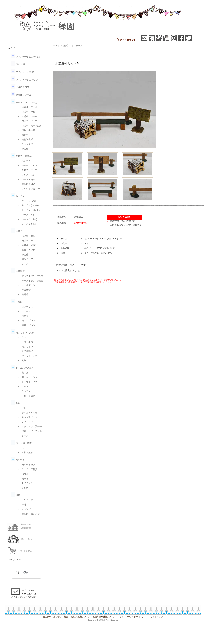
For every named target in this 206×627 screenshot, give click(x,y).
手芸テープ (19, 231)
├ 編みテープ (24, 259)
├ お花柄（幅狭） (26, 245)
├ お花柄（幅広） (26, 236)
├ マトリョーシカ (26, 356)
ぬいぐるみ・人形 (22, 332)
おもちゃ (18, 460)
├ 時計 (20, 504)
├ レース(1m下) (25, 214)
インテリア (76, 45)
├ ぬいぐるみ (24, 346)
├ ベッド (22, 386)
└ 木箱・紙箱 (24, 452)
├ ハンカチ (23, 161)
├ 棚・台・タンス (26, 377)
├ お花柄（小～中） (27, 116)
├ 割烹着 (22, 316)
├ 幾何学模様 (24, 139)
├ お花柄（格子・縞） (28, 125)
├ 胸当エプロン (25, 320)
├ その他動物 (24, 351)
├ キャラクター (25, 144)
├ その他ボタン (25, 285)
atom (18, 559)
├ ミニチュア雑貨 (26, 469)
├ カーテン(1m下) (26, 201)
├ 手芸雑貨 (23, 289)
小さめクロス (20, 87)
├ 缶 (19, 448)
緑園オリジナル (21, 94)
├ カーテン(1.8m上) (27, 210)
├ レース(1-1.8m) (26, 219)
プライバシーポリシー (127, 616)
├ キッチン (23, 391)
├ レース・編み (25, 179)
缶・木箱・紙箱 (21, 443)
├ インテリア (24, 500)
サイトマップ (157, 616)
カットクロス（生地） (24, 102)
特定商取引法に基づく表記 (55, 616)
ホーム (56, 45)
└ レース (22, 264)
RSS (10, 559)
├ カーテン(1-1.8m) (27, 205)
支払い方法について (80, 616)
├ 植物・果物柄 (25, 130)
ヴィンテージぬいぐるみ (26, 56)
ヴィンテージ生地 (22, 72)
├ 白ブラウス (24, 306)
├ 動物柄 (22, 134)
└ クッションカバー (27, 188)
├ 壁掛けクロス (25, 184)
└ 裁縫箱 (22, 294)
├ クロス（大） (25, 174)
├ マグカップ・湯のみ (28, 426)
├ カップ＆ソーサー (27, 417)
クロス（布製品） (22, 156)
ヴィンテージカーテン (24, 79)
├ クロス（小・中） (27, 170)
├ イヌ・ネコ (24, 342)
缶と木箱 (18, 64)
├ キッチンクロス (26, 165)
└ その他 (22, 148)
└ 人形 (20, 360)
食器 (15, 403)
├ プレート (23, 408)
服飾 (16, 302)
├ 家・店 (22, 372)
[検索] (25, 572)
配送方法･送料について (103, 616)
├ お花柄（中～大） (27, 121)
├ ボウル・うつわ (26, 412)
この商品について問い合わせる (126, 225)
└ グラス (22, 435)
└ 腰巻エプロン (25, 325)
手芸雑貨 (18, 271)
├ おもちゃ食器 (25, 465)
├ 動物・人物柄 (25, 250)
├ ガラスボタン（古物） (29, 276)
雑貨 (15, 495)
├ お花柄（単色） (26, 111)
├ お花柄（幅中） (26, 240)
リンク (144, 616)
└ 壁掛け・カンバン (27, 514)
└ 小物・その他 (25, 396)
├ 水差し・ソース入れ (28, 431)
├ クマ (20, 337)
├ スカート (23, 311)
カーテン (18, 196)
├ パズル (22, 474)
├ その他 (22, 254)
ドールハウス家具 (22, 368)
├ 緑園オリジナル (26, 107)
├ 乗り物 (22, 478)
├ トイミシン (24, 483)
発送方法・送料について (122, 221)
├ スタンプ (23, 509)
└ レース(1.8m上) (26, 224)
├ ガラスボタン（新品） (29, 280)
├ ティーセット (25, 421)
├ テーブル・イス (26, 382)
